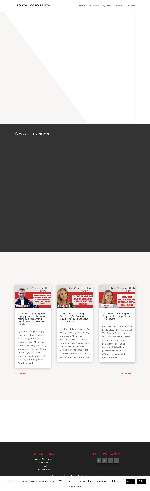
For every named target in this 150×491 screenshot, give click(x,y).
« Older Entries (22, 373)
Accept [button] (130, 481)
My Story (106, 6)
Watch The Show (43, 459)
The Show (94, 6)
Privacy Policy (43, 469)
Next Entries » (128, 373)
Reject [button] (141, 481)
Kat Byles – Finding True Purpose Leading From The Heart (117, 316)
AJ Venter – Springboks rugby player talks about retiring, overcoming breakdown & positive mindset (32, 319)
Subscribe (130, 6)
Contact (118, 6)
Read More (75, 486)
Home (82, 6)
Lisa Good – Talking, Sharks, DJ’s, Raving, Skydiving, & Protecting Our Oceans (74, 317)
